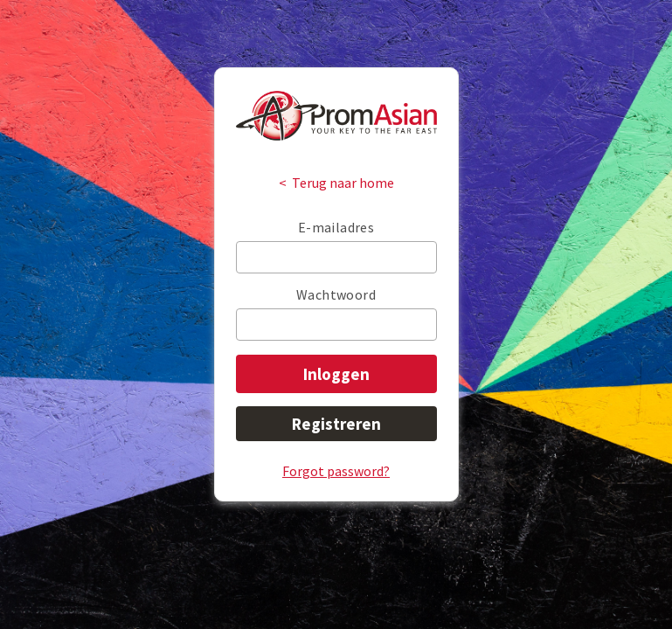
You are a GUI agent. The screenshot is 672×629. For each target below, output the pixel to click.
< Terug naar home (336, 182)
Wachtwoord (336, 294)
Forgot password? (336, 471)
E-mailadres (336, 227)
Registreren (336, 423)
